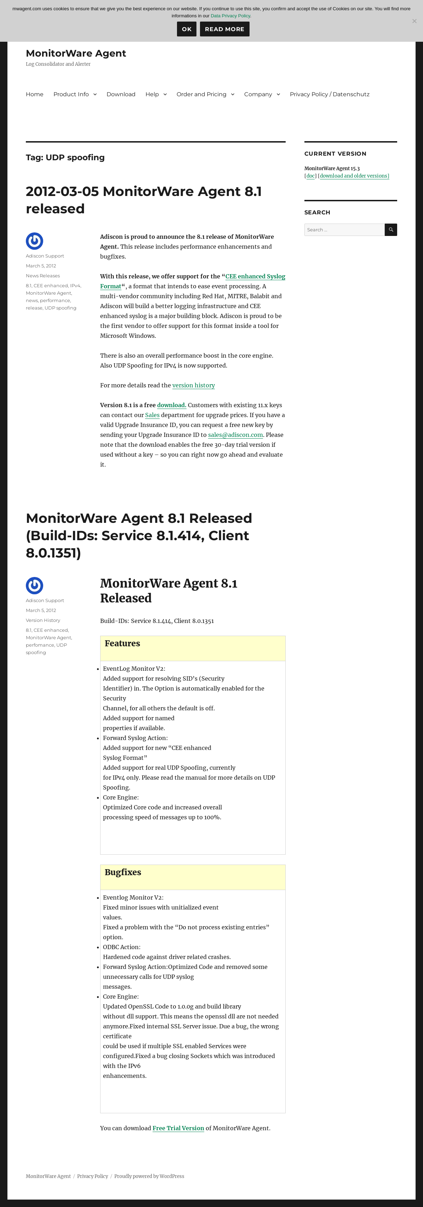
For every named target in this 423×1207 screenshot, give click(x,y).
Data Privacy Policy (230, 15)
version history (193, 385)
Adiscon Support (45, 256)
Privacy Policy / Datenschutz (330, 94)
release (34, 308)
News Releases (43, 275)
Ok (187, 29)
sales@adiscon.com (235, 434)
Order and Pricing (202, 94)
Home (35, 94)
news (32, 300)
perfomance (40, 644)
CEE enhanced (51, 285)
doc (311, 176)
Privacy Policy (92, 1176)
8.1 (29, 285)
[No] (414, 20)
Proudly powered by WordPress (149, 1176)
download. (172, 405)
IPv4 (75, 285)
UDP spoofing (60, 308)
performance (55, 300)
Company (258, 94)
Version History (43, 620)
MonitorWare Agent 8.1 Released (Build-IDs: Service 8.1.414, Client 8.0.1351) (145, 535)
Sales (152, 414)
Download (121, 94)
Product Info (71, 94)
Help (152, 94)
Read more (225, 29)
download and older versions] (353, 176)
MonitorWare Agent (77, 53)
